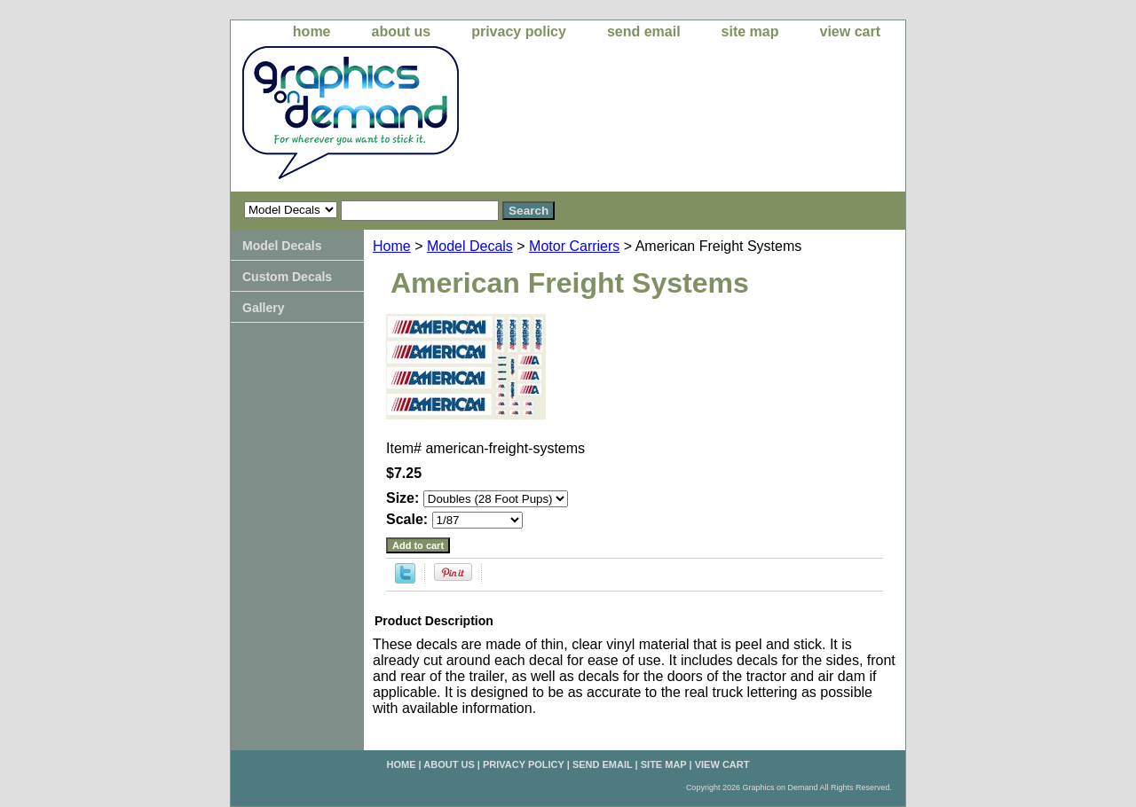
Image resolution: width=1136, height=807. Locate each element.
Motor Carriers (574, 246)
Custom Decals (287, 277)
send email (644, 31)
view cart (850, 31)
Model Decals (470, 246)
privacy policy (518, 31)
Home (392, 246)
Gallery (263, 308)
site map (750, 31)
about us (401, 31)
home (312, 31)
